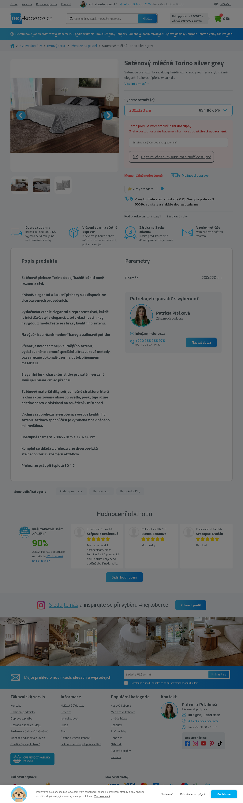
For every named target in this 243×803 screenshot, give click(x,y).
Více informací (102, 796)
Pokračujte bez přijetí (192, 794)
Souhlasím (224, 794)
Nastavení (167, 794)
